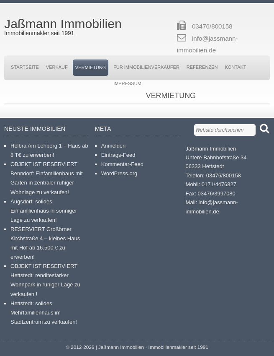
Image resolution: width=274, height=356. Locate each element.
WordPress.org (119, 173)
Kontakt (235, 67)
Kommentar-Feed (122, 164)
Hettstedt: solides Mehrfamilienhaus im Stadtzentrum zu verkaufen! (43, 312)
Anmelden (113, 146)
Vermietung (90, 67)
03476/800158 (212, 26)
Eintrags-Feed (118, 155)
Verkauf (57, 67)
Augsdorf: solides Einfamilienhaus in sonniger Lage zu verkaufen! (43, 210)
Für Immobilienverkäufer (146, 67)
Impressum (127, 83)
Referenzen (202, 67)
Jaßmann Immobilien (63, 24)
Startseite (25, 67)
